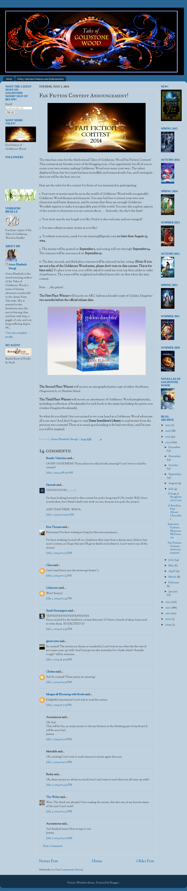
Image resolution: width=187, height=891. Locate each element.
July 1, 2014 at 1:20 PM (59, 553)
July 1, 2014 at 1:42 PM (59, 599)
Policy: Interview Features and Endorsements (40, 79)
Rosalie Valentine (56, 458)
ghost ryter (52, 641)
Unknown (52, 588)
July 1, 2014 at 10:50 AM (60, 515)
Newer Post (48, 861)
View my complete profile (16, 335)
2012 (168, 608)
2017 (168, 425)
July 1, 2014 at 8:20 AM (59, 473)
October (173, 465)
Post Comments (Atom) (69, 870)
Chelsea (50, 672)
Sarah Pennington (57, 611)
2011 (168, 614)
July (171, 489)
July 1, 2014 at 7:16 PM (59, 739)
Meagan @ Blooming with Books (65, 695)
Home (9, 79)
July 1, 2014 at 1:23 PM (59, 576)
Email (8, 104)
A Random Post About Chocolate (174, 512)
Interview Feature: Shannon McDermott (174, 531)
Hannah (51, 485)
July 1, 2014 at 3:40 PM (59, 629)
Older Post (145, 861)
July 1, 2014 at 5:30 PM (59, 682)
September (174, 474)
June (171, 560)
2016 (168, 431)
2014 (168, 443)
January (173, 592)
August (173, 483)
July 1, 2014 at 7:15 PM (58, 705)
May (171, 566)
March (172, 577)
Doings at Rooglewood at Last (175, 497)
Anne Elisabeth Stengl (17, 267)
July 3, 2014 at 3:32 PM (59, 812)
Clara (49, 565)
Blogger (114, 883)
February (173, 583)
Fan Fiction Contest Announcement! (174, 548)
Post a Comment (52, 846)
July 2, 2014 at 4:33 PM (59, 785)
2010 (168, 619)
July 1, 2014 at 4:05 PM (59, 660)
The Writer (53, 797)
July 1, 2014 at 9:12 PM (59, 762)
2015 (168, 437)
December (174, 447)
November (174, 456)
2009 (168, 625)
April (172, 571)
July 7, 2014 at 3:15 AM (59, 838)
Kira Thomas (54, 527)
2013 (168, 602)
